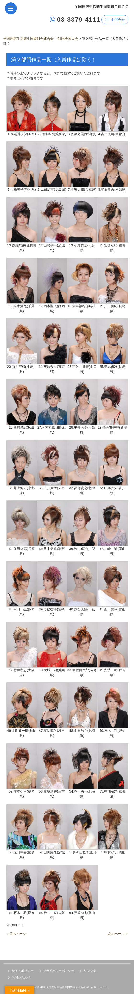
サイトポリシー (23, 971)
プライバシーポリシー (58, 971)
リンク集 (90, 971)
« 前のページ (16, 934)
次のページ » (118, 934)
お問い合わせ (21, 977)
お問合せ (115, 19)
